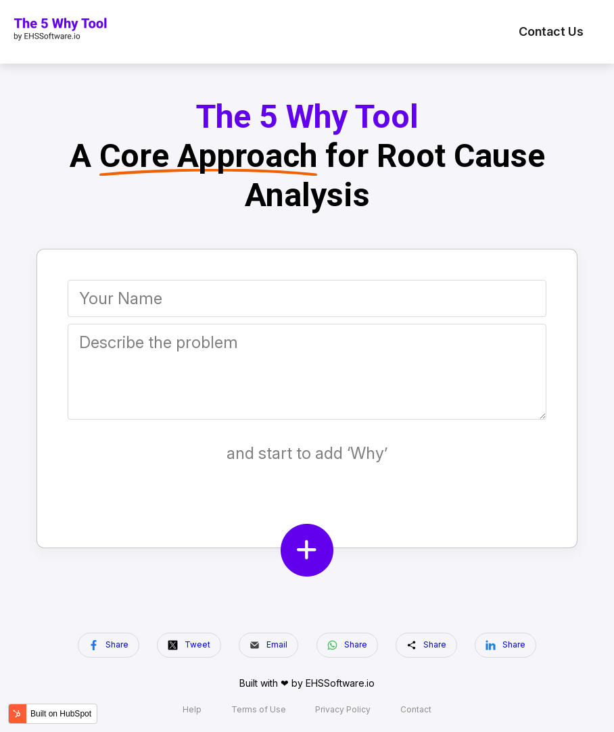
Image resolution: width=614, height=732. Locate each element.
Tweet (189, 644)
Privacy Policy (343, 709)
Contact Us (551, 31)
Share (108, 644)
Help (192, 709)
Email (268, 644)
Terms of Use (258, 709)
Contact (415, 709)
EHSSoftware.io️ (340, 683)
